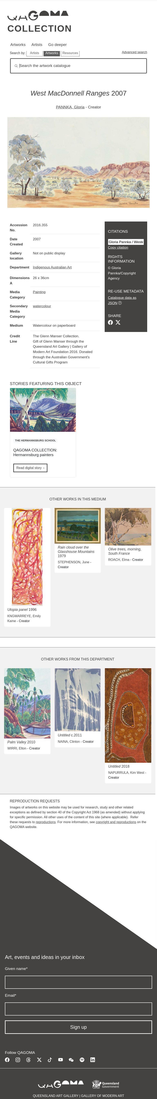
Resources (70, 53)
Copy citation (118, 247)
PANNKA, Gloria (70, 107)
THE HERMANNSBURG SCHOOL (35, 440)
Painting (39, 292)
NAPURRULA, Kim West (126, 772)
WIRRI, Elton (16, 748)
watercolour (42, 306)
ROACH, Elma (118, 559)
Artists (36, 44)
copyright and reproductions (116, 822)
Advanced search (134, 52)
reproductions (46, 822)
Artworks (18, 44)
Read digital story (29, 468)
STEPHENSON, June (73, 562)
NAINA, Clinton (69, 741)
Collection (39, 28)
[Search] (78, 66)
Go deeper (57, 44)
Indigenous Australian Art (52, 267)
